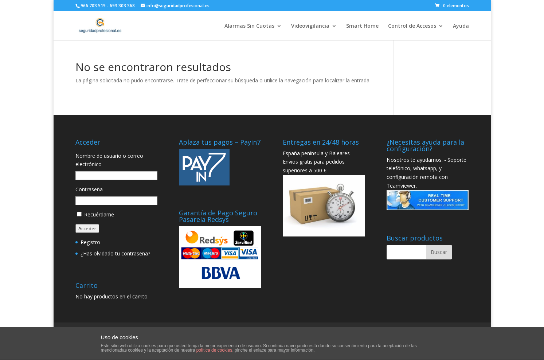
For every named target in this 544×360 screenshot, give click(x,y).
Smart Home (362, 26)
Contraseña (89, 189)
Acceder (87, 228)
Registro (90, 242)
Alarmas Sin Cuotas (249, 26)
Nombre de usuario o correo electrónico (109, 160)
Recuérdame (99, 214)
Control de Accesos (412, 26)
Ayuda (461, 26)
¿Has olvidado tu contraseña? (115, 253)
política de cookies (214, 350)
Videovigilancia (310, 26)
